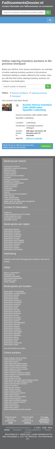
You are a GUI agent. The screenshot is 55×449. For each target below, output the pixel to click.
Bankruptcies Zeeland (11, 248)
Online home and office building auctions (18, 382)
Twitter (10, 423)
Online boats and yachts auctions (15, 363)
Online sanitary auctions (12, 398)
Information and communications (15, 194)
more (26, 259)
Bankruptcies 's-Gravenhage (14, 291)
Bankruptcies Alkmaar (11, 295)
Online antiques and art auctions (15, 358)
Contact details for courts (13, 216)
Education (7, 177)
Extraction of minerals (11, 181)
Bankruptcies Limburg (11, 238)
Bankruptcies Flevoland (12, 231)
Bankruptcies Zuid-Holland (13, 249)
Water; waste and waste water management (19, 201)
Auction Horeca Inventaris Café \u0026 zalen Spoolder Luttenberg (37, 107)
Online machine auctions (12, 391)
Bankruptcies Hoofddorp (12, 330)
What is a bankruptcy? (12, 273)
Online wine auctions (11, 408)
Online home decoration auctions (15, 384)
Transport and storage (12, 199)
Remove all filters (19, 93)
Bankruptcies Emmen (11, 315)
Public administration (11, 198)
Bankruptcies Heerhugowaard (14, 323)
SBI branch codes (10, 280)
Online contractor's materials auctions (17, 374)
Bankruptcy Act (9, 274)
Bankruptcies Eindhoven (12, 313)
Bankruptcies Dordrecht (12, 312)
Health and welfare (10, 187)
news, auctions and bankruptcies (44, 419)
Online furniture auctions (12, 378)
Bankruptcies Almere (11, 299)
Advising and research (12, 166)
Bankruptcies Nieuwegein (13, 332)
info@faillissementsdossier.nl (18, 427)
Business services (10, 172)
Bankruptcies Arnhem (11, 306)
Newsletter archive (10, 220)
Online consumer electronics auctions (17, 373)
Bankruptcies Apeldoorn (12, 304)
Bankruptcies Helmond (12, 324)
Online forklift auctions (12, 376)
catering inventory (39, 93)
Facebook (27, 423)
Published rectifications (12, 276)
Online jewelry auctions (12, 387)
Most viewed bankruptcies (13, 278)
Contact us (8, 212)
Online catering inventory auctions (16, 369)
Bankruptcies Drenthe (11, 229)
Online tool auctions (11, 404)
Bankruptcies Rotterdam (12, 335)
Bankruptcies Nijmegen (12, 334)
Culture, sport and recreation (14, 176)
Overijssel (16, 96)
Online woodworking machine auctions (17, 409)
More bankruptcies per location (15, 348)
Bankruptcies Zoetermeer (13, 343)
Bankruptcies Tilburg (11, 337)
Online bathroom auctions (13, 360)
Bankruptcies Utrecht (11, 246)
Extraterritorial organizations (14, 183)
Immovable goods (10, 190)
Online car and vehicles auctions (15, 367)
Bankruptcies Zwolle (11, 345)
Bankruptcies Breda (11, 308)
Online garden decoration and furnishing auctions (21, 380)
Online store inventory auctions (15, 402)
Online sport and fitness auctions (15, 400)
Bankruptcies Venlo (11, 341)
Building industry (10, 170)
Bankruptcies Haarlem (12, 321)
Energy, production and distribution (16, 179)
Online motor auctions (11, 395)
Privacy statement (33, 430)
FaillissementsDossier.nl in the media (17, 214)
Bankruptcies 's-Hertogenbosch (15, 293)
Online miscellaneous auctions (14, 393)
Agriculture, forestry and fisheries (15, 168)
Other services (9, 196)
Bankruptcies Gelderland (12, 235)
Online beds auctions (11, 362)
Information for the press (12, 218)
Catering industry (10, 174)
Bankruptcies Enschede (12, 317)
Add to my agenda (34, 138)
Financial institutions (11, 185)
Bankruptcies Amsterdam (13, 302)
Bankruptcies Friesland (12, 233)
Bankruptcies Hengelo (11, 326)
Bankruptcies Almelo (11, 297)
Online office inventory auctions (15, 396)
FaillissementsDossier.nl (22, 3)
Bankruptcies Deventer (12, 310)
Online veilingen (9, 282)
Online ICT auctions (11, 385)
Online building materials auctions (16, 365)
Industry (7, 192)
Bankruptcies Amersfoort (12, 301)
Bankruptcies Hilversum (12, 328)
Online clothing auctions (12, 371)
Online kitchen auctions (12, 389)
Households (8, 188)
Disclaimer (17, 430)
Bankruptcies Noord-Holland (14, 242)
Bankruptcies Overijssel (12, 244)
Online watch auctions (11, 406)
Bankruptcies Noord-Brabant (14, 240)
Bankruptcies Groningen (12, 237)
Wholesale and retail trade (13, 203)
